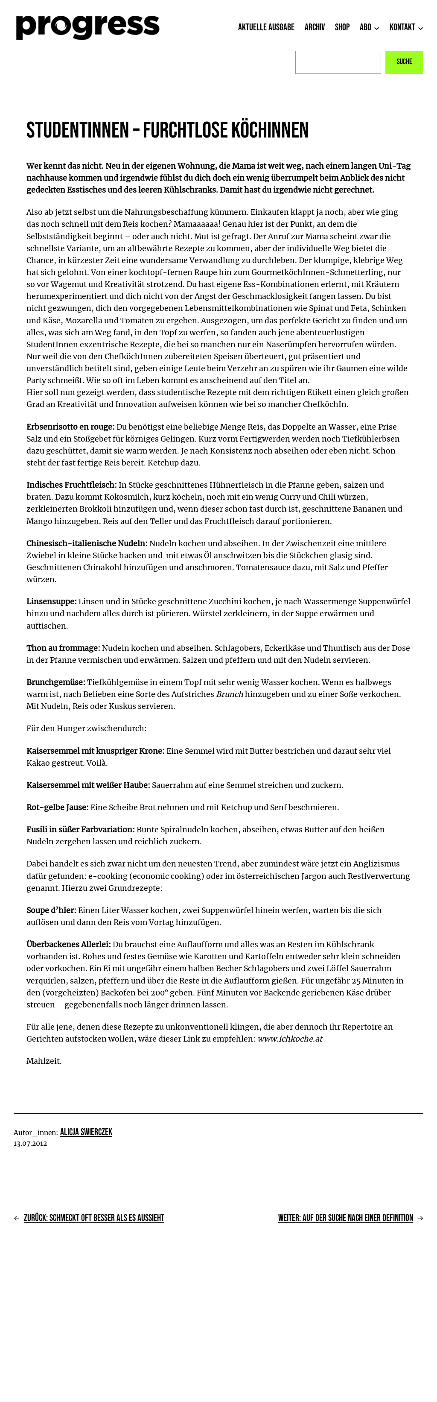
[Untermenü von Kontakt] (420, 28)
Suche (404, 61)
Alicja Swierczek (86, 1132)
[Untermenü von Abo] (376, 28)
